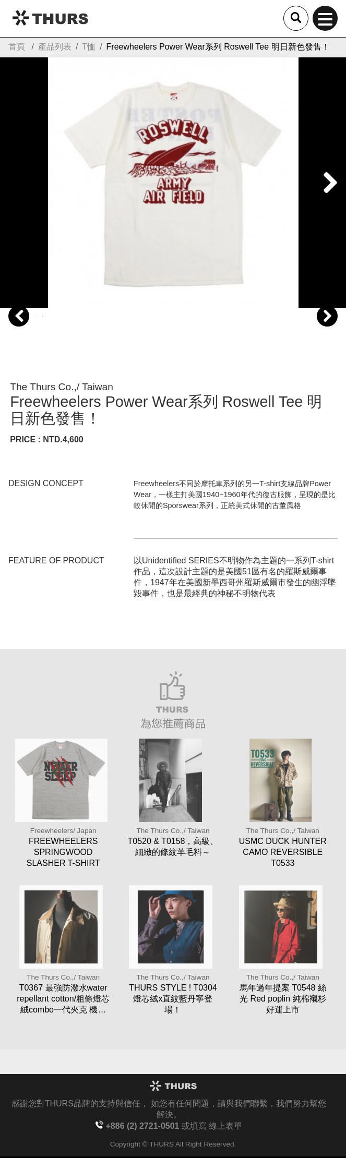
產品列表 (54, 46)
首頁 (16, 46)
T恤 (89, 46)
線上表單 (225, 1125)
